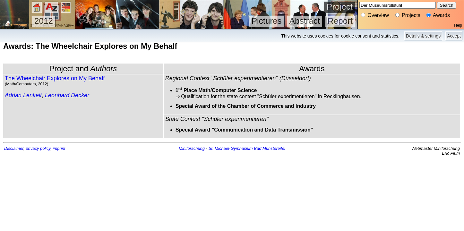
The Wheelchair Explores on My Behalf (55, 78)
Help (458, 25)
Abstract (304, 21)
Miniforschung (192, 148)
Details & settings (423, 35)
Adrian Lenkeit (23, 95)
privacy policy (38, 148)
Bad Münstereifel (269, 148)
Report (340, 21)
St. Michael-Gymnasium (231, 148)
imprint (59, 148)
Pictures (267, 21)
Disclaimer (13, 148)
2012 (43, 21)
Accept (454, 35)
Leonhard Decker (67, 95)
